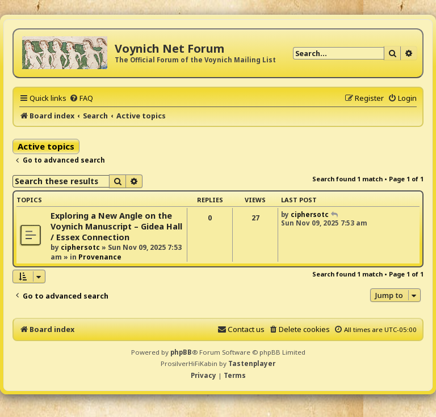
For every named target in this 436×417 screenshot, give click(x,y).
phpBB (181, 352)
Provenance (99, 257)
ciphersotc (80, 247)
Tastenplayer (251, 363)
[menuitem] (81, 98)
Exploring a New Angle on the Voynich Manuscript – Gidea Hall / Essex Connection (116, 226)
